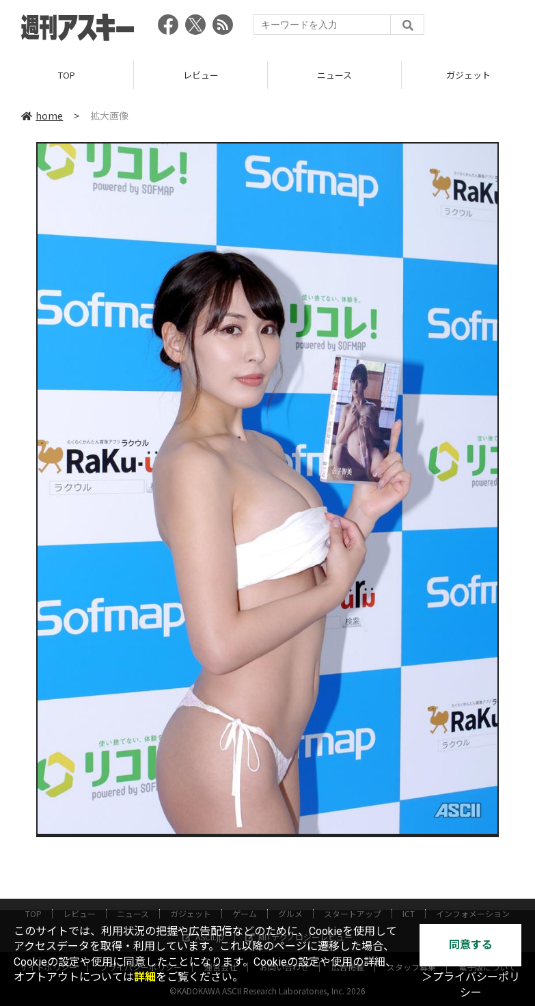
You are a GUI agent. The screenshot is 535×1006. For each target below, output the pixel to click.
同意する (471, 944)
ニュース (334, 74)
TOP (66, 74)
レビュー (201, 74)
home (42, 115)
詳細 (145, 976)
